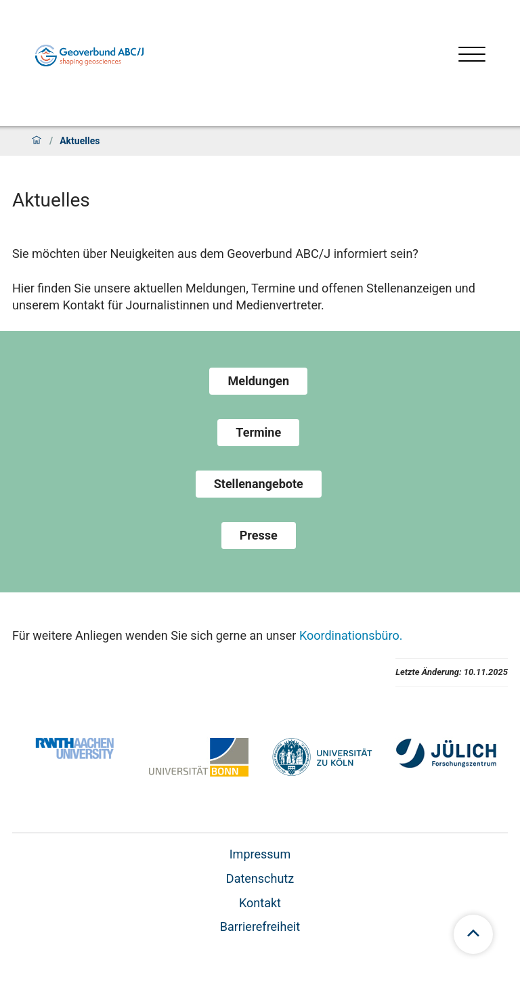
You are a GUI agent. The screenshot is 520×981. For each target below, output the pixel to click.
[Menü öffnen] (472, 56)
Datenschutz (260, 878)
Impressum (260, 854)
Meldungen (258, 381)
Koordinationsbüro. (351, 635)
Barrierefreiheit (260, 926)
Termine (258, 432)
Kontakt (260, 903)
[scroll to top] (473, 934)
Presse (259, 535)
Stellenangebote (258, 484)
